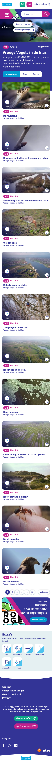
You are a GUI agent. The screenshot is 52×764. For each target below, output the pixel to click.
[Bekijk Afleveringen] (11, 74)
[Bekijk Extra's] (36, 74)
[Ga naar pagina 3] (17, 592)
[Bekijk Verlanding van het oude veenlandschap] (26, 186)
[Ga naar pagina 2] (12, 592)
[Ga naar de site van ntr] (46, 750)
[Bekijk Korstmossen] (26, 398)
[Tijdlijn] (28, 650)
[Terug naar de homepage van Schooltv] (7, 4)
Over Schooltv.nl (11, 694)
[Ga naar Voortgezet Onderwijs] (8, 14)
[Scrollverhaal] (39, 650)
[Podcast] (17, 663)
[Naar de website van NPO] (39, 750)
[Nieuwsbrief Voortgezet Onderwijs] (26, 726)
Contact (6, 687)
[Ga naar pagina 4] (21, 592)
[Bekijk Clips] (25, 74)
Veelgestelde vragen (13, 690)
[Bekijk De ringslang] (26, 101)
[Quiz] (6, 650)
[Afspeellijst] (6, 663)
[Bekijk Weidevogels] (26, 228)
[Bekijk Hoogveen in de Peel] (26, 355)
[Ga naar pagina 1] (7, 592)
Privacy (6, 698)
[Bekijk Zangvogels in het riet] (26, 313)
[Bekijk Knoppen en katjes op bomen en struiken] (26, 144)
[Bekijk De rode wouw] (26, 567)
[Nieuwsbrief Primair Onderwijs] (26, 718)
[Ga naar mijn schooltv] (42, 4)
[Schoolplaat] (17, 650)
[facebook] (4, 745)
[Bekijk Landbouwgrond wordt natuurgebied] (26, 440)
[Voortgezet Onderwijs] (29, 4)
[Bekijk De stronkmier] (26, 525)
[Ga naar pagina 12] (32, 592)
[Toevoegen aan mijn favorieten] (47, 106)
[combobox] (31, 14)
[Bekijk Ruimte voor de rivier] (26, 271)
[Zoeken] (46, 14)
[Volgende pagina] (44, 592)
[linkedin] (16, 745)
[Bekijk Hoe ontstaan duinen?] (26, 482)
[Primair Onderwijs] (22, 4)
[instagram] (10, 745)
